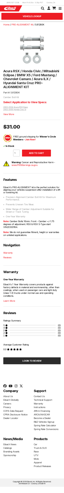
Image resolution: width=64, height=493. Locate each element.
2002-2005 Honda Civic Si (14, 109)
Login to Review (32, 360)
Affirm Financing (42, 411)
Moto (36, 459)
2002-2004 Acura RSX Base (15, 107)
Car (35, 444)
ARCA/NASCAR (42, 414)
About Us (8, 396)
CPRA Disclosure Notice (15, 414)
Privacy (7, 407)
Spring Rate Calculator (45, 425)
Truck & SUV (40, 448)
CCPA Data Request (13, 411)
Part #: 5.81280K (11, 92)
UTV (36, 455)
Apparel (38, 462)
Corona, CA (51, 3)
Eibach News (9, 444)
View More (8, 114)
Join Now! (30, 139)
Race (36, 451)
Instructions (39, 407)
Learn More (9, 300)
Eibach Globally (11, 400)
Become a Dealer (42, 418)
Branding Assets (11, 451)
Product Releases (42, 466)
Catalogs (7, 448)
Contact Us (39, 396)
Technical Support (43, 400)
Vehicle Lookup (32, 16)
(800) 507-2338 (13, 3)
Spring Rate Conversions (46, 429)
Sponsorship (9, 455)
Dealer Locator (10, 418)
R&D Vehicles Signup (44, 422)
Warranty (8, 252)
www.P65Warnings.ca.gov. (25, 165)
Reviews (7, 257)
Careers (7, 403)
